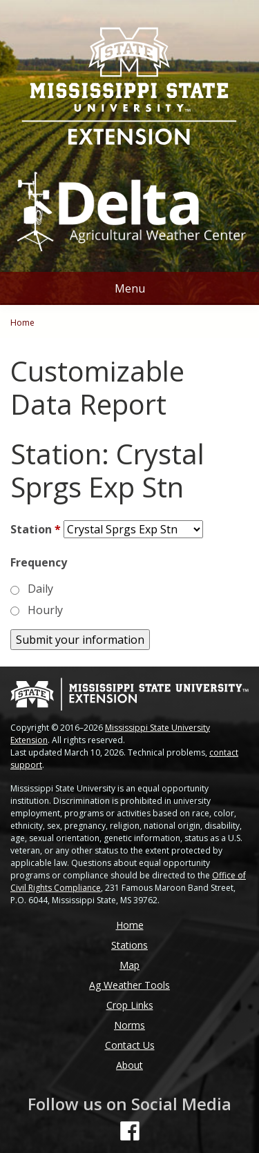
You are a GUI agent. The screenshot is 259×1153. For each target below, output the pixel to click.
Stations (129, 945)
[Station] (133, 529)
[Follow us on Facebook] (130, 1131)
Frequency (38, 562)
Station (35, 529)
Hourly (45, 610)
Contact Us (130, 1045)
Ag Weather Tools (129, 985)
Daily (40, 588)
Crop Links (129, 1005)
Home (22, 322)
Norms (129, 1025)
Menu (130, 288)
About (129, 1065)
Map (129, 965)
